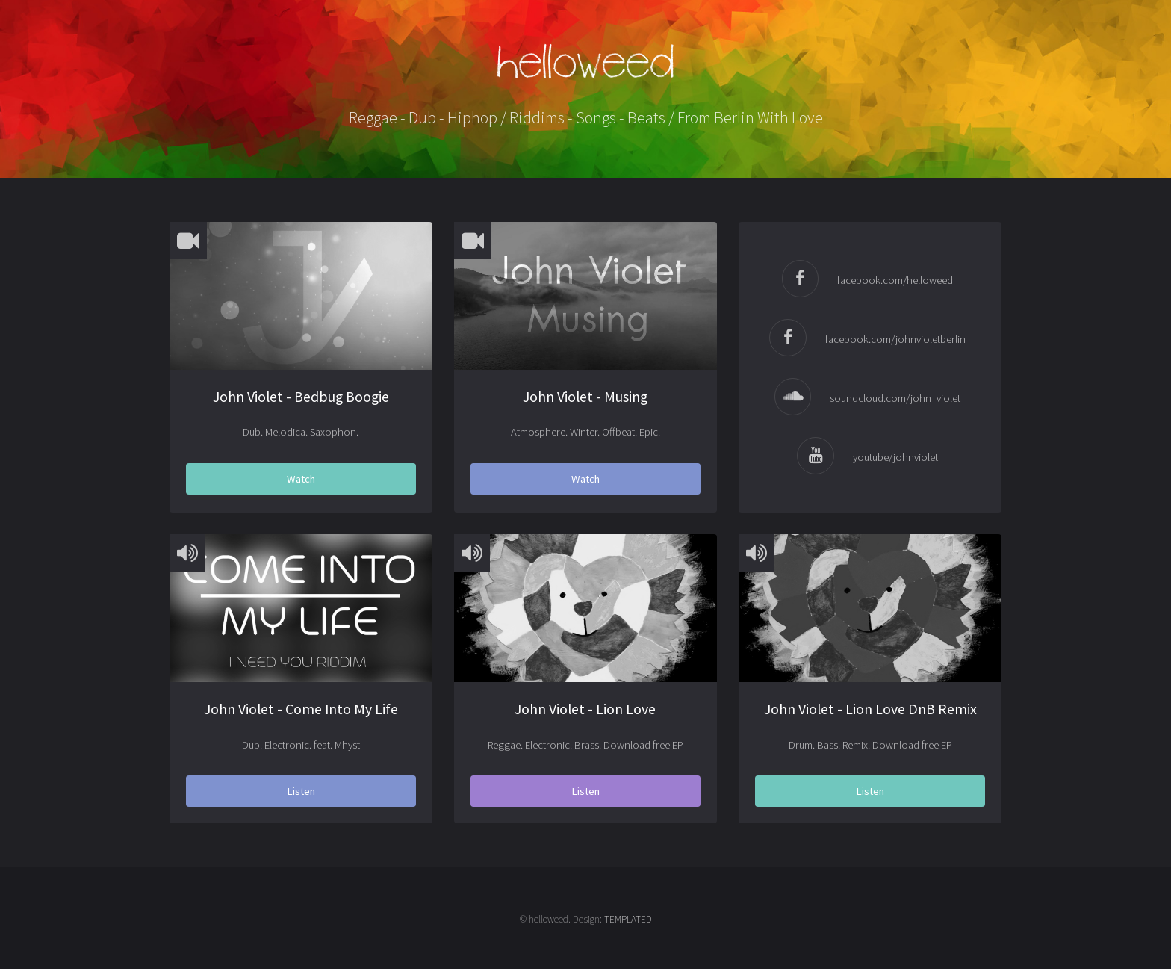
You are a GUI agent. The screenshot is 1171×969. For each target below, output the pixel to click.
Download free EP (643, 745)
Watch (301, 479)
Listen (301, 791)
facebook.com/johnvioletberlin (895, 339)
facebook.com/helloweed (895, 280)
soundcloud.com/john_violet (895, 398)
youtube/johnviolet (895, 457)
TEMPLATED (628, 919)
